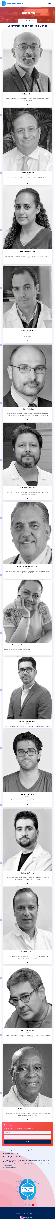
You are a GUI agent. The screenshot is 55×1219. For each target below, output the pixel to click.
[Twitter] (29, 1205)
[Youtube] (33, 1205)
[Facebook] (22, 1205)
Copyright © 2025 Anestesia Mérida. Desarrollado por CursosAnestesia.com (27, 1213)
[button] (49, 3)
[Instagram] (26, 1205)
